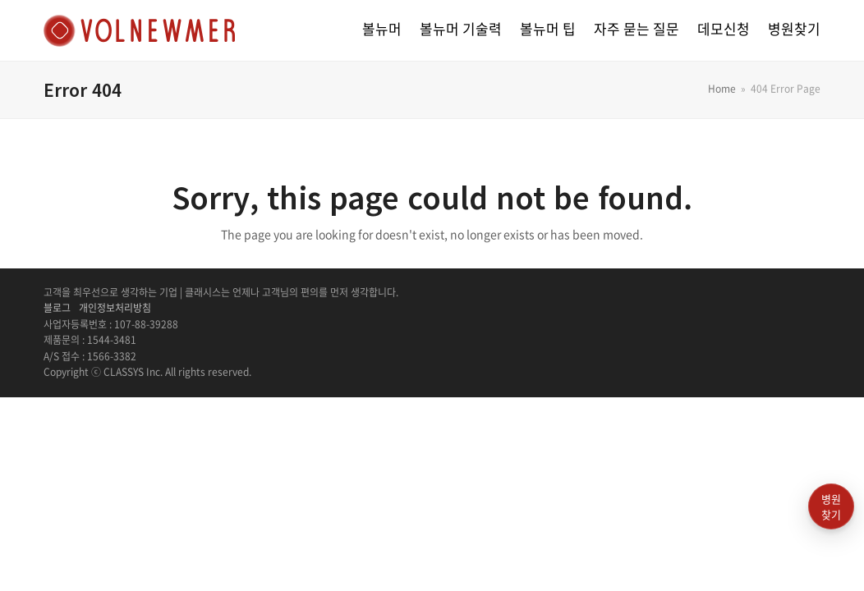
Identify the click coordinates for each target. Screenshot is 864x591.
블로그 (57, 307)
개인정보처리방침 (115, 307)
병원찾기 (831, 507)
